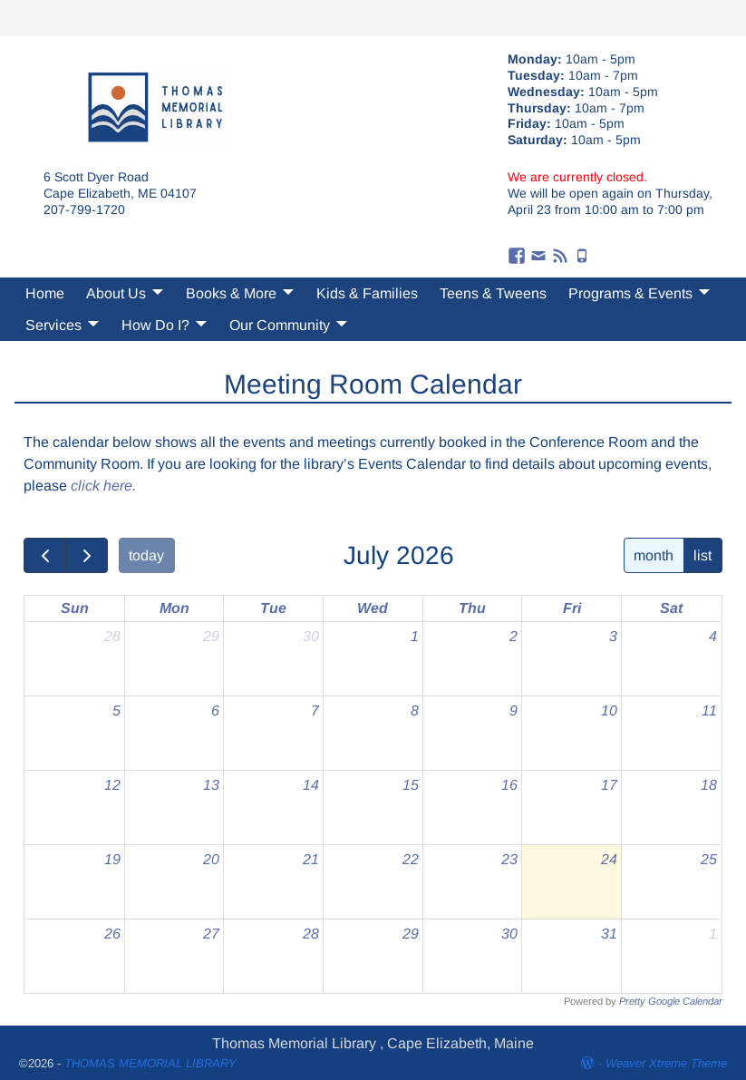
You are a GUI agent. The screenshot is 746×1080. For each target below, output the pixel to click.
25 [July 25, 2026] (709, 859)
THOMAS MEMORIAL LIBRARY (150, 1063)
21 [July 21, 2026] (311, 859)
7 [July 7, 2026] (315, 710)
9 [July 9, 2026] (513, 710)
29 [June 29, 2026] (211, 636)
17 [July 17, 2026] (609, 785)
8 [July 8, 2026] (415, 710)
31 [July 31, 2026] (609, 933)
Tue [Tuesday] (273, 608)
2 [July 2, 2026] (513, 636)
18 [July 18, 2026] (709, 785)
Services (53, 325)
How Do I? (155, 325)
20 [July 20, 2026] (211, 859)
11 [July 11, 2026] (709, 710)
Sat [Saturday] (671, 608)
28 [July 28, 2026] (311, 933)
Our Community (279, 325)
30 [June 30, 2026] (311, 636)
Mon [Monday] (174, 608)
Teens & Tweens (493, 293)
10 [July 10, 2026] (609, 710)
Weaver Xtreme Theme (666, 1063)
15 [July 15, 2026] (410, 785)
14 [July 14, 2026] (311, 785)
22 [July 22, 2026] (410, 859)
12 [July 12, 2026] (112, 785)
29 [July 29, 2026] (410, 933)
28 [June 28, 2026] (112, 636)
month (653, 555)
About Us (116, 293)
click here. (103, 485)
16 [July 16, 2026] (509, 785)
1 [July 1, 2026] (415, 636)
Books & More (231, 293)
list (702, 555)
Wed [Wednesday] (372, 608)
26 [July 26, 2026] (112, 933)
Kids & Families (367, 293)
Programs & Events (630, 293)
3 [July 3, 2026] (613, 636)
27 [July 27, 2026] (211, 933)
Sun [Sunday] (75, 608)
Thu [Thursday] (472, 608)
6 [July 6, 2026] (215, 710)
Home (44, 293)
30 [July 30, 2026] (509, 933)
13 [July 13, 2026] (211, 785)
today (146, 555)
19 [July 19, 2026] (112, 859)
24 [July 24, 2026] (609, 859)
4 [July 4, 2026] (713, 636)
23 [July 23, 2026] (509, 859)
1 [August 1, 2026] (713, 933)
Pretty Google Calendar (670, 1001)
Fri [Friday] (572, 608)
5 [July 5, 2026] (116, 710)
